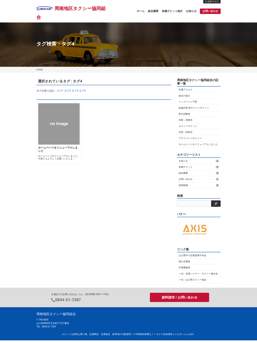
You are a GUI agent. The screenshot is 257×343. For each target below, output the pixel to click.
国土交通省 (184, 264)
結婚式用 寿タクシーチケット (194, 108)
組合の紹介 (184, 95)
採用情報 (199, 188)
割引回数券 (184, 114)
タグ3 (75, 90)
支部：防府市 (186, 132)
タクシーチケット (188, 126)
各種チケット (199, 169)
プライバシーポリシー (190, 138)
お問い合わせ (210, 11)
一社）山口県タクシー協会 (192, 282)
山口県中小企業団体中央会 (192, 258)
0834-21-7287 (68, 302)
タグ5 (82, 90)
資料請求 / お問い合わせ (179, 300)
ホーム (141, 11)
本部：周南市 (186, 120)
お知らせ (191, 11)
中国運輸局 (184, 270)
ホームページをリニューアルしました (197, 145)
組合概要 (153, 11)
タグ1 (60, 90)
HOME (39, 69)
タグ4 (67, 44)
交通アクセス (211, 1)
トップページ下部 (188, 101)
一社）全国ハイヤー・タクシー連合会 (198, 276)
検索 (180, 198)
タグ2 (67, 90)
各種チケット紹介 (172, 11)
